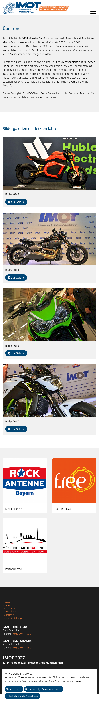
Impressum (9, 608)
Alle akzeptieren (14, 689)
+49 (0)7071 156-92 (22, 647)
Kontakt (7, 605)
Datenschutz (9, 611)
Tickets (6, 601)
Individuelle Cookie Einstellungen (22, 696)
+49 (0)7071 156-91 (22, 633)
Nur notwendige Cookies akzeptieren (43, 689)
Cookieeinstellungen (13, 618)
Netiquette (8, 614)
